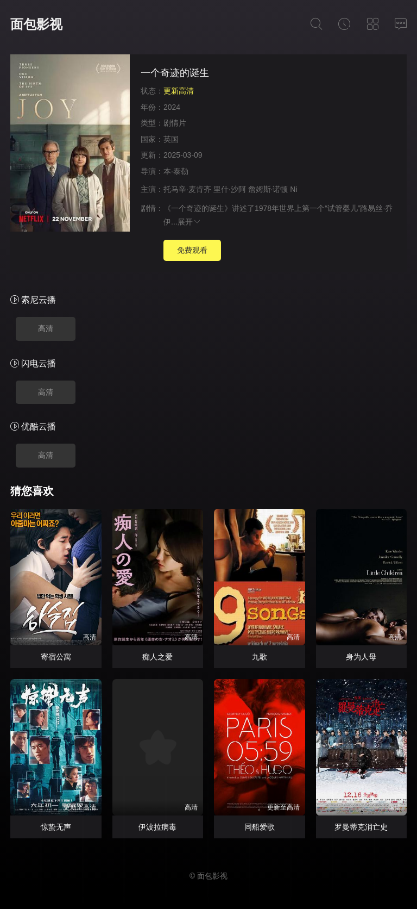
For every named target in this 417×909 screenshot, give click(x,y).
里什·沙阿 (229, 189)
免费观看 (192, 250)
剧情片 (174, 123)
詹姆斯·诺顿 (268, 189)
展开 (189, 221)
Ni (293, 189)
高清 (45, 328)
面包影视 (36, 24)
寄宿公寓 (56, 656)
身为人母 (361, 656)
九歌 (259, 656)
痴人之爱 (157, 656)
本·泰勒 (175, 171)
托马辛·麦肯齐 (187, 189)
